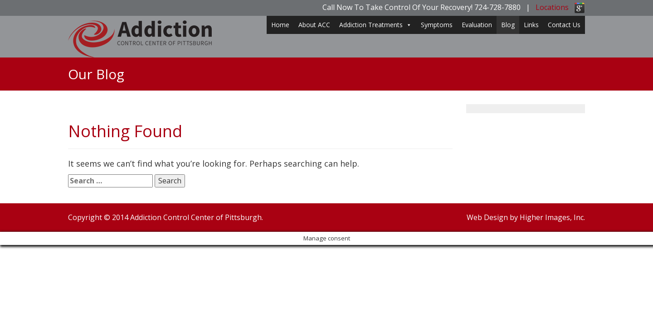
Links (531, 24)
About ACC (314, 24)
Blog (508, 24)
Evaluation (477, 24)
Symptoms (437, 24)
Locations (552, 7)
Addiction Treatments (375, 24)
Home (280, 24)
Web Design (487, 217)
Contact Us (564, 24)
